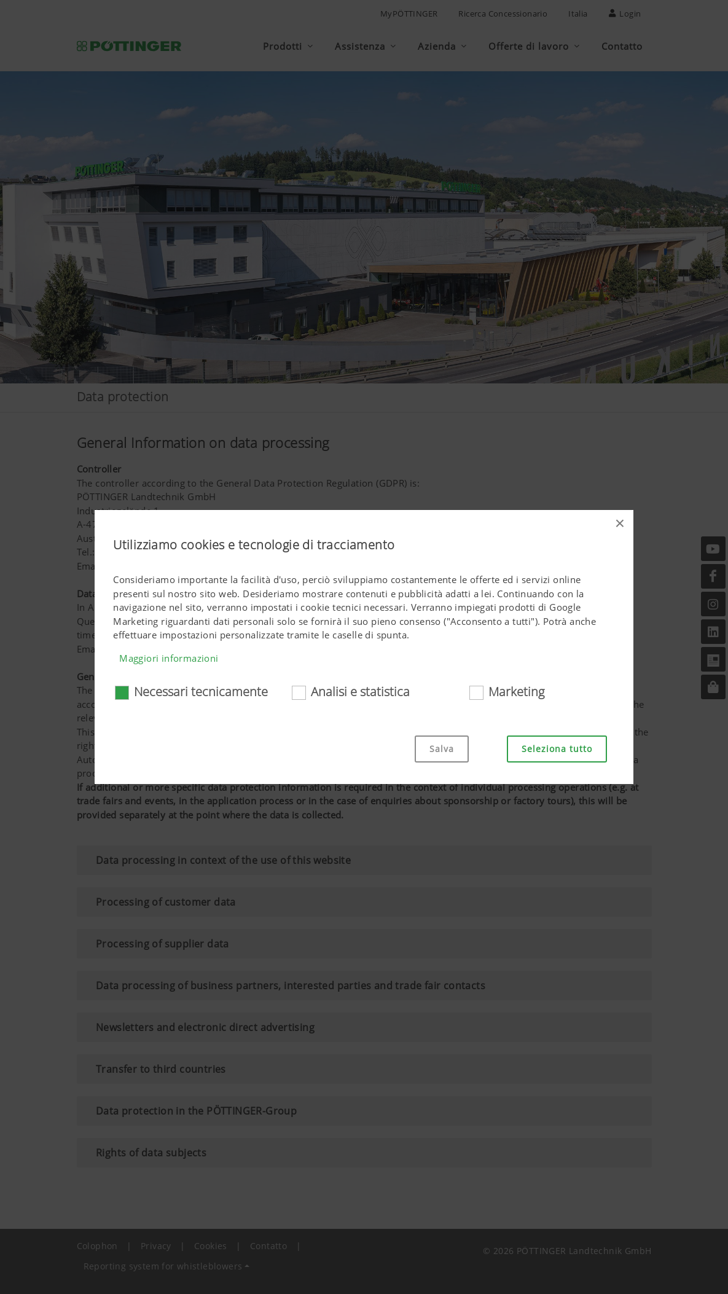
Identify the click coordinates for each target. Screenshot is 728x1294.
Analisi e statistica (360, 691)
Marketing (516, 691)
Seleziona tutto (557, 749)
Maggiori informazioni (168, 658)
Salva (441, 749)
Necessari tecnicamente (201, 691)
